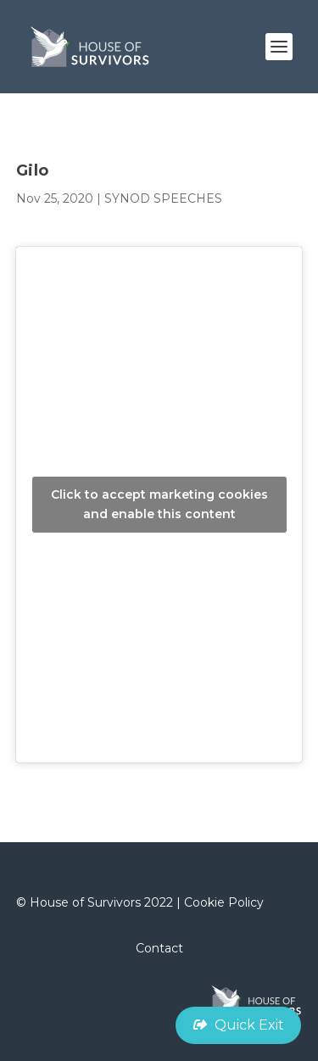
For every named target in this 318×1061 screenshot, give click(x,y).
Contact (159, 948)
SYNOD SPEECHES (163, 198)
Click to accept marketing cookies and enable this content (159, 504)
